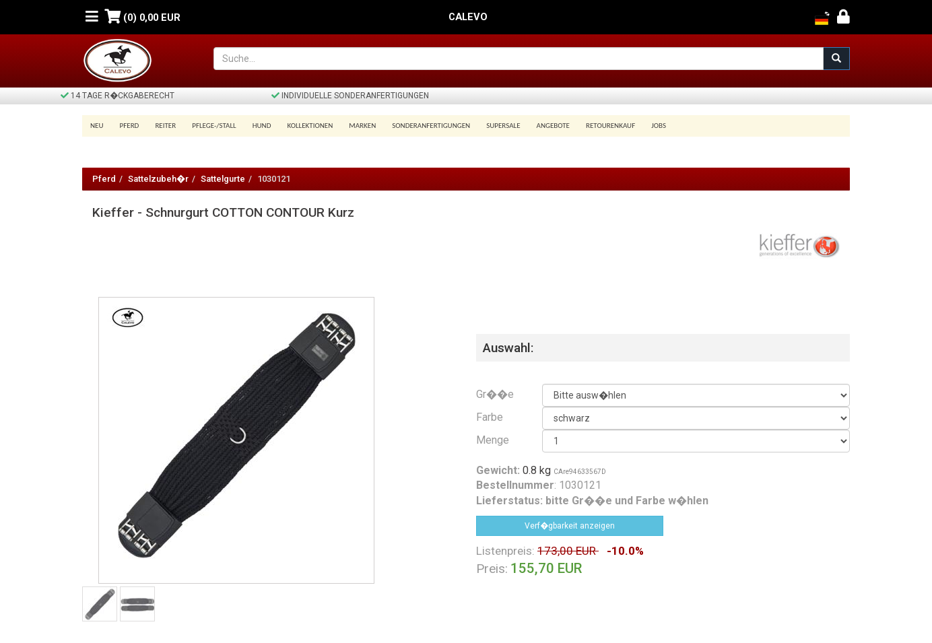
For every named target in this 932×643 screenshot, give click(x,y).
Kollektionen (310, 125)
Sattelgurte (223, 179)
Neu (97, 125)
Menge (492, 440)
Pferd (129, 125)
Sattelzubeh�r (158, 179)
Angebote (553, 125)
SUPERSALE (503, 125)
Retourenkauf (610, 125)
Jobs (658, 125)
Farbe (489, 417)
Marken (362, 125)
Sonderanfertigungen (431, 125)
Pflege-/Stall (214, 125)
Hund (262, 125)
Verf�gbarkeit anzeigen (570, 526)
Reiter (165, 125)
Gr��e (495, 394)
